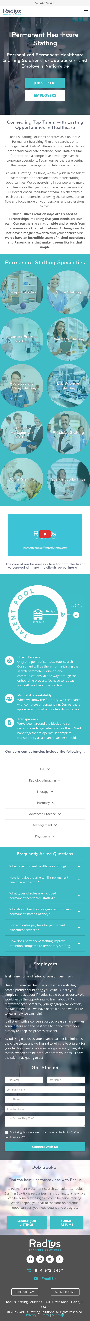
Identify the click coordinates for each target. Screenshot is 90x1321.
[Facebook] (30, 1259)
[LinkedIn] (50, 1259)
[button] (85, 11)
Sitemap (58, 1315)
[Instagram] (40, 1259)
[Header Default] (12, 12)
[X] (60, 1259)
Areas (44, 1315)
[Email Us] (37, 1278)
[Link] (21, 292)
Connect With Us (45, 1147)
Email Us (49, 1279)
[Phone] (45, 1099)
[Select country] (8, 1099)
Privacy (31, 1315)
